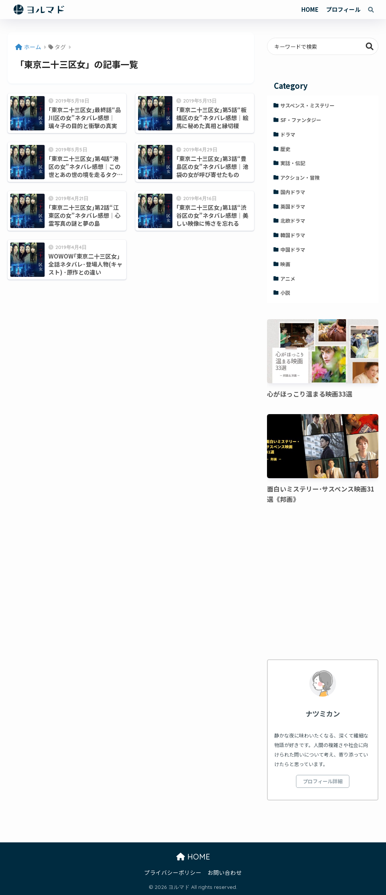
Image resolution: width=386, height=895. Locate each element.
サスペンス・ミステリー (307, 105)
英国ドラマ (292, 206)
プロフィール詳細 (323, 781)
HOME (309, 9)
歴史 (285, 149)
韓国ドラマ (292, 235)
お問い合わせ (224, 872)
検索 (369, 46)
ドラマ (287, 134)
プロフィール (343, 9)
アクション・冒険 (300, 177)
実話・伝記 (292, 163)
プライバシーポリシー (172, 872)
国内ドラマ (292, 192)
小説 (285, 292)
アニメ (287, 278)
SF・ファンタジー (300, 120)
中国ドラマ (292, 249)
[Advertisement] (322, 583)
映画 (285, 264)
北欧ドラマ (292, 220)
